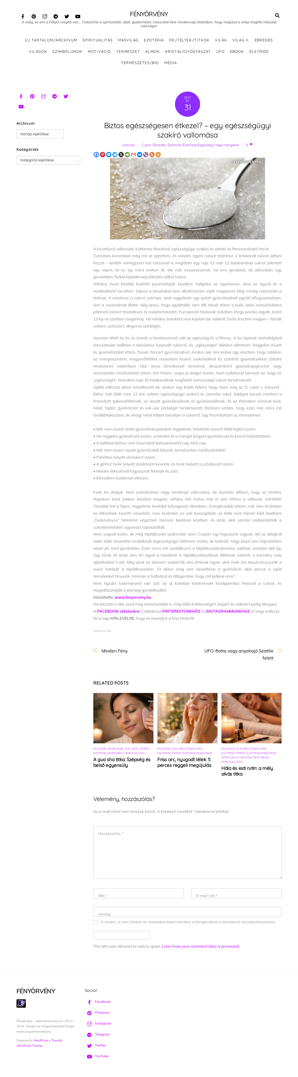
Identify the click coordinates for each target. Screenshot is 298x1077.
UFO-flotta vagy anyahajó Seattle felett (239, 655)
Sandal (128, 146)
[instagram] (44, 15)
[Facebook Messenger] (108, 155)
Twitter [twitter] (95, 1046)
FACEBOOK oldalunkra (118, 612)
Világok (38, 52)
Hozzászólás (111, 835)
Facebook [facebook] (98, 1003)
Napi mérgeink (227, 146)
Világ (221, 41)
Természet (128, 52)
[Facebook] (96, 155)
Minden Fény (115, 652)
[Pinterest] (102, 155)
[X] (121, 155)
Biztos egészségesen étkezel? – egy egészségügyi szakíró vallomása (187, 131)
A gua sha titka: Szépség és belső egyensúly (121, 763)
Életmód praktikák (108, 750)
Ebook (237, 52)
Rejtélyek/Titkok (189, 41)
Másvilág (128, 41)
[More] (158, 155)
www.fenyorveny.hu (133, 598)
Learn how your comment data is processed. (201, 947)
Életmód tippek (137, 750)
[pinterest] (33, 15)
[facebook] (22, 15)
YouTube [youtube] (97, 1057)
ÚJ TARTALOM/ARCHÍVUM (51, 41)
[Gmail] (133, 155)
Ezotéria (154, 41)
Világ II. (240, 41)
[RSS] (152, 155)
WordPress (40, 1041)
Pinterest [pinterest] (97, 1014)
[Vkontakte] (139, 155)
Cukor (146, 146)
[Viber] (145, 155)
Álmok (152, 52)
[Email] (127, 155)
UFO (220, 52)
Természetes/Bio (140, 64)
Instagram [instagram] (98, 1024)
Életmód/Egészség (198, 146)
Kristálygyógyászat (188, 52)
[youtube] (77, 15)
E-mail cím (206, 897)
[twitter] (66, 15)
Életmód (259, 52)
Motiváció (99, 52)
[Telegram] (115, 155)
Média (170, 64)
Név (103, 897)
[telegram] (55, 15)
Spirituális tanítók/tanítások (245, 758)
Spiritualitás (98, 41)
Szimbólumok (67, 52)
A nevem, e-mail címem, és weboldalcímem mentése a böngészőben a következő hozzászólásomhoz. (188, 923)
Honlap (104, 915)
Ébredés (264, 41)
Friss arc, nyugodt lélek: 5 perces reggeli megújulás (184, 763)
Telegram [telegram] (97, 1035)
